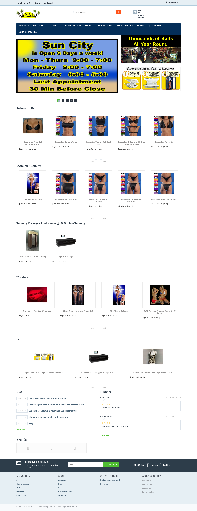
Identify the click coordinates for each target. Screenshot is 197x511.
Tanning (54, 26)
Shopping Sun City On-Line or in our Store (48, 417)
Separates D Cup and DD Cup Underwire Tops (131, 143)
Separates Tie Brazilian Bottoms (131, 200)
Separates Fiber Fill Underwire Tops (33, 143)
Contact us (147, 484)
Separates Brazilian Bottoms (164, 199)
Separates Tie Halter (164, 142)
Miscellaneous (125, 26)
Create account (23, 484)
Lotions (89, 26)
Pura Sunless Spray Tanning (33, 257)
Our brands (48, 3)
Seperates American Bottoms (98, 200)
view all (20, 429)
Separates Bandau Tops (66, 142)
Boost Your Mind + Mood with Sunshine (47, 398)
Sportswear (39, 26)
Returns (104, 484)
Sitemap (62, 495)
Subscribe (111, 464)
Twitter (165, 465)
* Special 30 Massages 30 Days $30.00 (98, 373)
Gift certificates (34, 3)
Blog (31, 423)
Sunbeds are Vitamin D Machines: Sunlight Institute (53, 411)
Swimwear (24, 26)
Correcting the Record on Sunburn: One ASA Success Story (56, 404)
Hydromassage (105, 26)
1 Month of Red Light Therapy (37, 311)
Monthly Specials (28, 32)
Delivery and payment (110, 480)
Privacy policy (148, 492)
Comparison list (23, 495)
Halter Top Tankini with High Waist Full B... (153, 373)
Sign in (19, 480)
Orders (19, 488)
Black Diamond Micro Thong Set (78, 311)
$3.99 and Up (155, 26)
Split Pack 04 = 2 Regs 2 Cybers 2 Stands (44, 373)
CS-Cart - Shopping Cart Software (63, 506)
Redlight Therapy (72, 26)
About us (62, 480)
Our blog (21, 3)
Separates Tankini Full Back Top (98, 143)
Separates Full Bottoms (66, 199)
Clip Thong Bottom (33, 199)
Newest (141, 26)
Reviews (62, 488)
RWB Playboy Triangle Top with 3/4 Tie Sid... (160, 312)
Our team (146, 480)
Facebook (153, 465)
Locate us (146, 488)
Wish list (20, 491)
